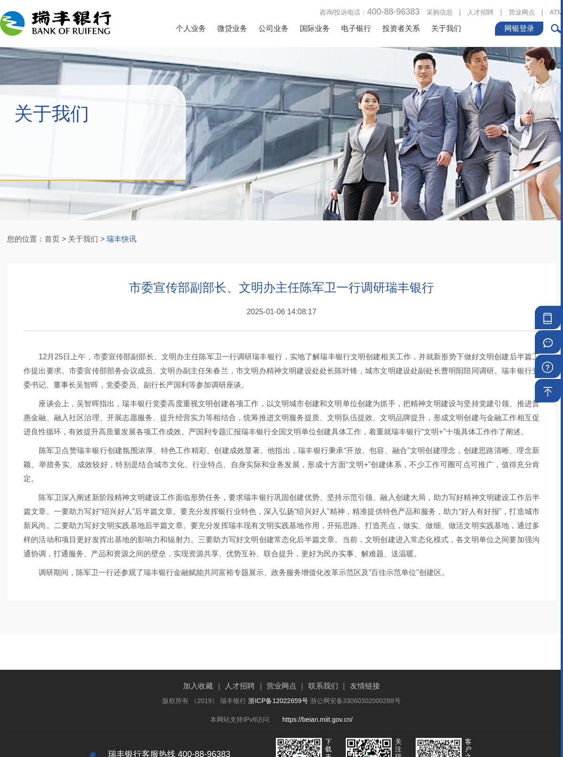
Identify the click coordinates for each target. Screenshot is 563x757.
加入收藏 (198, 710)
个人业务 (191, 28)
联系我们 (323, 710)
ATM (556, 11)
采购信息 (439, 11)
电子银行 (356, 28)
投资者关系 (401, 28)
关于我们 (446, 28)
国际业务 (315, 28)
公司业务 (274, 28)
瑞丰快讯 (122, 239)
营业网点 (522, 11)
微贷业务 (232, 28)
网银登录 (519, 28)
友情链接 (365, 710)
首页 (52, 239)
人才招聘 (480, 11)
